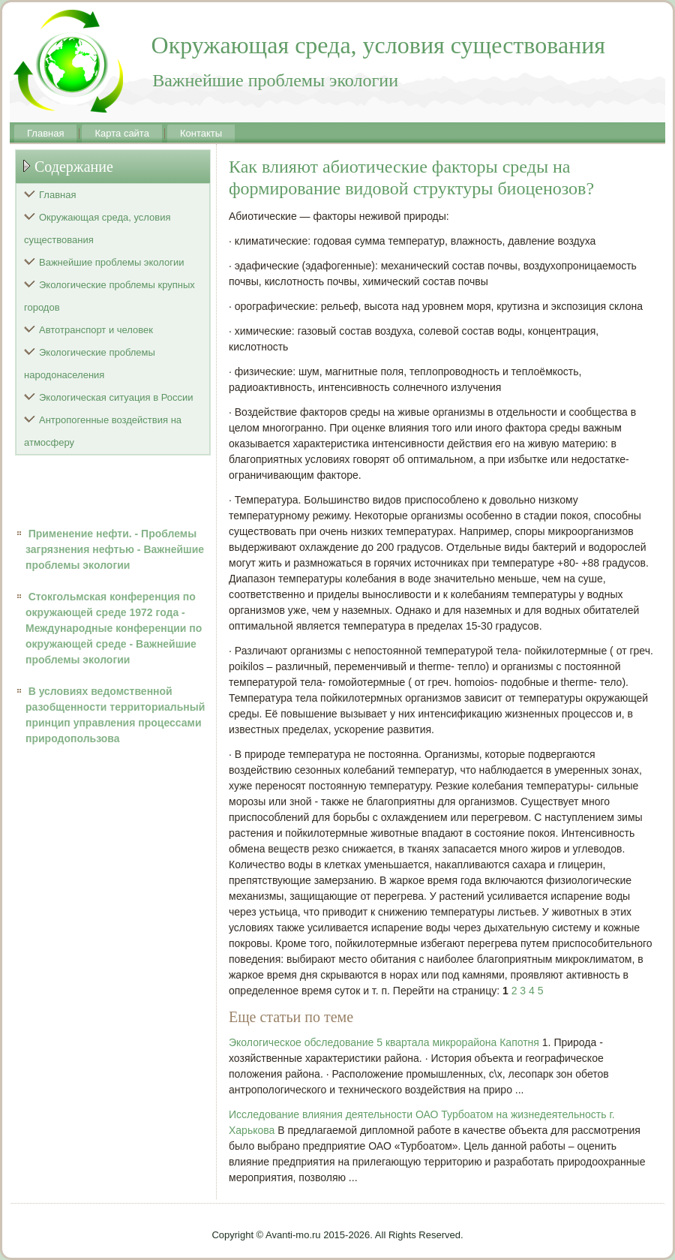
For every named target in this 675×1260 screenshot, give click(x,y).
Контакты (201, 133)
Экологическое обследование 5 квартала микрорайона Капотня (384, 1042)
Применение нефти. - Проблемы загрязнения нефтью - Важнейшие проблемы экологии (115, 549)
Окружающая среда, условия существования (97, 228)
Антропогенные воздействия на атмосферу (103, 431)
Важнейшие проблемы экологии (111, 262)
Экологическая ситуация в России (116, 397)
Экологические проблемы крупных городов (109, 296)
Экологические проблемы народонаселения (89, 363)
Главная (45, 133)
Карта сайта (121, 133)
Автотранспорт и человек (96, 329)
